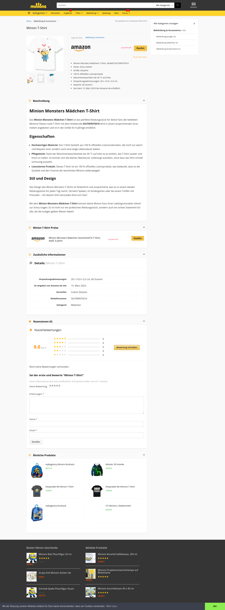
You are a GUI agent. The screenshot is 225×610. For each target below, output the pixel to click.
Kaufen (140, 48)
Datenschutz (61, 601)
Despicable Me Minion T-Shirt (59, 483)
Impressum (72, 601)
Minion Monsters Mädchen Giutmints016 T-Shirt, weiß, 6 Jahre (75, 239)
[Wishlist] (194, 4)
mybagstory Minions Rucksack (59, 464)
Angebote (68, 12)
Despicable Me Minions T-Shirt (120, 483)
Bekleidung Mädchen (165, 42)
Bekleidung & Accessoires (45, 21)
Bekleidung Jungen (164, 36)
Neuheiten (55, 13)
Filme (78, 13)
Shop (28, 21)
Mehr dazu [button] (111, 606)
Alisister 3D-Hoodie (115, 464)
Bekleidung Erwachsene (167, 49)
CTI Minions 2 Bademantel (118, 502)
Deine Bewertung (38, 386)
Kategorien (39, 13)
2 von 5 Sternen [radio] (51, 385)
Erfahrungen (36, 393)
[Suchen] (177, 5)
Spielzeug (106, 13)
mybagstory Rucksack (55, 502)
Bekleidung (91, 13)
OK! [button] (215, 606)
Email (33, 430)
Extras (126, 12)
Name (33, 419)
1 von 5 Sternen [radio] (50, 385)
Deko (116, 13)
